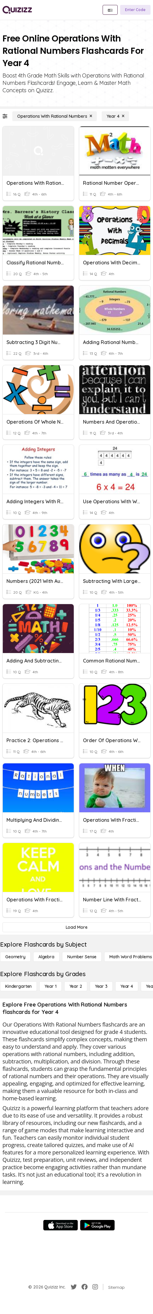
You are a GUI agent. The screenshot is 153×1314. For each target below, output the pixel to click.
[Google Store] (97, 1225)
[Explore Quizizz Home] (17, 10)
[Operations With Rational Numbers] (54, 116)
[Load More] (76, 927)
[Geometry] (15, 957)
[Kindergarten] (18, 986)
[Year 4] (115, 116)
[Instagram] (95, 1287)
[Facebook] (84, 1287)
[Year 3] (101, 986)
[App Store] (60, 1225)
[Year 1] (50, 986)
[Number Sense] (82, 957)
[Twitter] (74, 1287)
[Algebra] (46, 957)
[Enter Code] (135, 10)
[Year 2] (75, 986)
